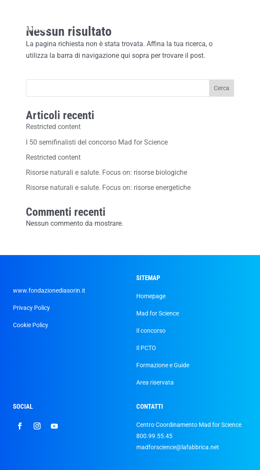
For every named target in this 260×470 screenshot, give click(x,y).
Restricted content (53, 127)
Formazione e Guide (162, 365)
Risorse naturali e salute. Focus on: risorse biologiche (106, 172)
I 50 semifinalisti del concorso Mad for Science (97, 142)
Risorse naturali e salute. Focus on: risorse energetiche (108, 187)
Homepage (151, 296)
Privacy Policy (31, 307)
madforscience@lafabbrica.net (177, 447)
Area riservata (155, 382)
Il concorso (151, 330)
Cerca (221, 88)
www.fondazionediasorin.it (49, 290)
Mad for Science (157, 313)
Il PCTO (146, 347)
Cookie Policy (30, 325)
